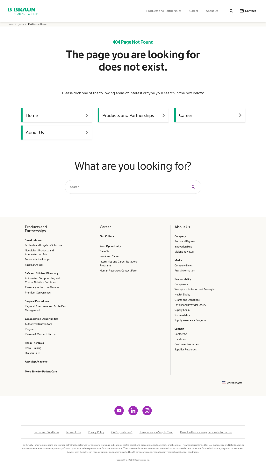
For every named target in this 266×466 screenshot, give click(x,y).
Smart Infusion (33, 240)
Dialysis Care (32, 353)
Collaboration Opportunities (41, 318)
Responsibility (183, 279)
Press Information (185, 270)
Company (180, 236)
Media (178, 260)
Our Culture (107, 236)
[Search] (231, 11)
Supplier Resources (186, 349)
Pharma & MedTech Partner (40, 334)
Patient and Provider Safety (190, 304)
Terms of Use (73, 432)
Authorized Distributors (38, 323)
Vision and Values (185, 251)
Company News (184, 265)
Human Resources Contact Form (118, 270)
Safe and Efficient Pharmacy (41, 273)
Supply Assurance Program (190, 320)
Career (193, 10)
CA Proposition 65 (122, 432)
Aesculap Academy (36, 361)
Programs (30, 329)
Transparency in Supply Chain (156, 432)
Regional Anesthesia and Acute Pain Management (45, 308)
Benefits (104, 251)
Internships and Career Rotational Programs (119, 263)
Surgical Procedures (37, 301)
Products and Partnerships (164, 10)
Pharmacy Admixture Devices (42, 287)
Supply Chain (182, 309)
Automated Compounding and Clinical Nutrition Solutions (42, 280)
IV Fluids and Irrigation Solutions (43, 245)
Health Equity (182, 294)
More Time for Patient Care (41, 371)
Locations (180, 339)
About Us (212, 10)
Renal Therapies (34, 342)
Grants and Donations (187, 299)
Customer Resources (187, 344)
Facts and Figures (185, 241)
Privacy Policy (96, 432)
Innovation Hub (183, 246)
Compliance (181, 284)
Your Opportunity (110, 246)
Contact (247, 11)
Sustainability (182, 315)
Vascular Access (34, 264)
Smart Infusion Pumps (37, 259)
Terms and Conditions (46, 432)
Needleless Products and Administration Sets (39, 252)
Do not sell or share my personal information (206, 432)
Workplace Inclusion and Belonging (195, 289)
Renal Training (33, 347)
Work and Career (109, 256)
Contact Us (181, 333)
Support (179, 328)
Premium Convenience (38, 292)
